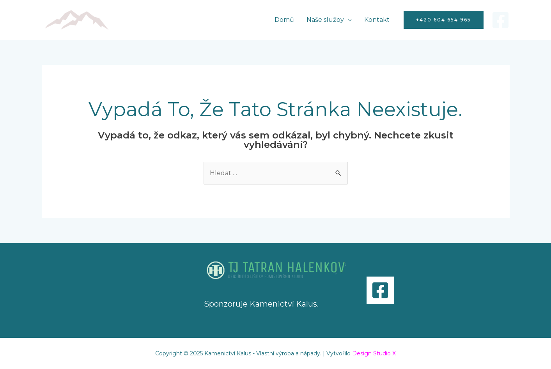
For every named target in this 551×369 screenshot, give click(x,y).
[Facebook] (500, 20)
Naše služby (325, 19)
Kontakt (377, 19)
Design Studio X (374, 353)
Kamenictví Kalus (283, 304)
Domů (284, 19)
